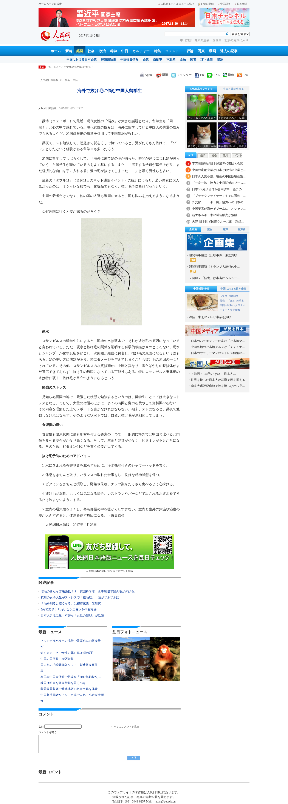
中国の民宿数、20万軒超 (57, 659)
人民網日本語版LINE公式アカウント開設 (109, 553)
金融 (183, 59)
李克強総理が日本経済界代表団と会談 (217, 163)
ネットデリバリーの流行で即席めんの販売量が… (70, 643)
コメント (172, 51)
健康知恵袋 (202, 40)
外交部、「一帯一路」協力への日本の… (219, 202)
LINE (213, 74)
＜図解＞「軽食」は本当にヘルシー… (214, 278)
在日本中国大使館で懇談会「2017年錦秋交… (70, 677)
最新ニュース (50, 632)
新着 (68, 51)
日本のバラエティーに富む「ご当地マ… (218, 341)
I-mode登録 (206, 3)
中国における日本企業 (82, 59)
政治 (102, 51)
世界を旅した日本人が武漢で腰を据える (218, 379)
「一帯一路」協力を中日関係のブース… (219, 183)
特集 (157, 51)
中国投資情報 (129, 59)
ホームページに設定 (50, 3)
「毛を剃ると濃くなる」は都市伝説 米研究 (71, 603)
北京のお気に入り (236, 40)
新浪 (162, 74)
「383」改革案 (235, 300)
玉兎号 (223, 295)
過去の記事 (228, 51)
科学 (113, 51)
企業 (146, 59)
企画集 (217, 40)
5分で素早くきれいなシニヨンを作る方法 (68, 609)
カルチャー (141, 51)
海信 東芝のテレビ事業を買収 (210, 317)
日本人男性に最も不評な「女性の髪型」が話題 (72, 615)
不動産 (170, 59)
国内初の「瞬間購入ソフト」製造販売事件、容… (70, 668)
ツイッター (181, 74)
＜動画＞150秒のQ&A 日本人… (213, 373)
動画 (212, 51)
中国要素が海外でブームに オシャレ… (219, 208)
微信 (228, 74)
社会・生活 (71, 80)
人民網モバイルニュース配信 (176, 3)
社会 (91, 51)
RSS (242, 74)
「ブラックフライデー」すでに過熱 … (219, 195)
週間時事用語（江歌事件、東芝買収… (214, 258)
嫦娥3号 (233, 295)
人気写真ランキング (201, 88)
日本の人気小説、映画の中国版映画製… (219, 176)
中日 (124, 51)
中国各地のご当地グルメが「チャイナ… (218, 347)
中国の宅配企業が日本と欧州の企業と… (219, 170)
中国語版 (224, 3)
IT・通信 (206, 59)
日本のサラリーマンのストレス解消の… (218, 353)
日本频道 (241, 3)
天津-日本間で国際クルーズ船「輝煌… (218, 221)
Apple (146, 74)
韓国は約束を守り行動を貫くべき (63, 683)
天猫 (222, 300)
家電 (193, 59)
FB (199, 74)
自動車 (157, 59)
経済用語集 (108, 59)
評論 (190, 51)
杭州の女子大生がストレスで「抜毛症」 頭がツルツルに (80, 597)
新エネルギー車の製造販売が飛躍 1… (218, 215)
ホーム (56, 51)
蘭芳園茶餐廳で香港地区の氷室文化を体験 (69, 689)
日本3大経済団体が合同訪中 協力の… (218, 189)
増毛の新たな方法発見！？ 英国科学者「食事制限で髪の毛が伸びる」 (89, 591)
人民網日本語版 (49, 80)
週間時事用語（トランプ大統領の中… (214, 269)
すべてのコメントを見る (125, 726)
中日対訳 (186, 40)
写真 (201, 51)
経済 (79, 51)
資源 (220, 59)
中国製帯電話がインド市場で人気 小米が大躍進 (72, 698)
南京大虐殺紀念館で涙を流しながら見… (218, 386)
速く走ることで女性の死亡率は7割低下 (70, 67)
